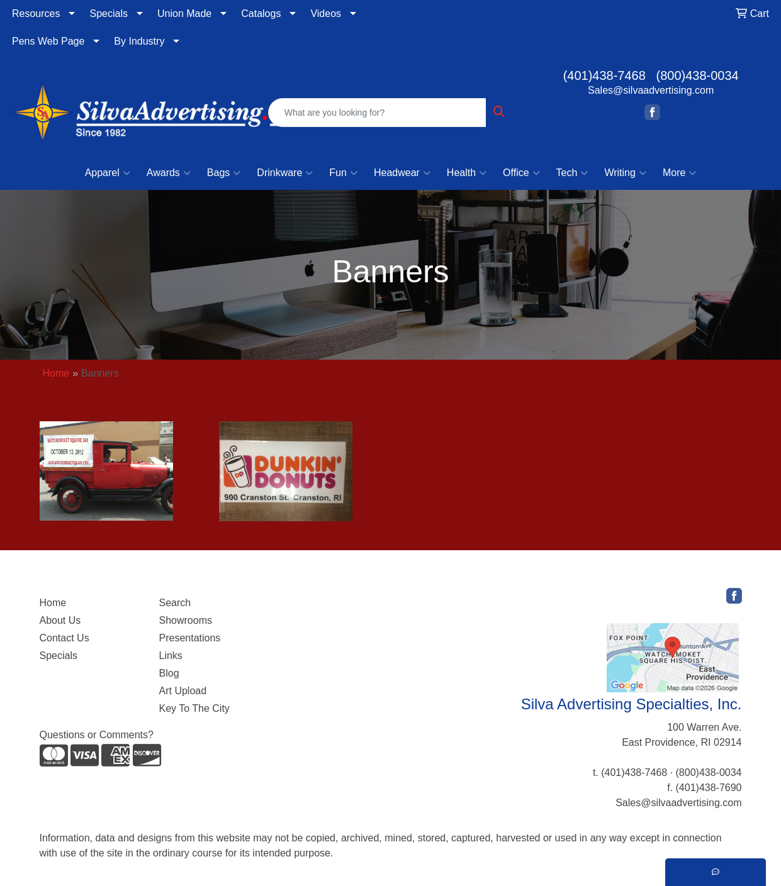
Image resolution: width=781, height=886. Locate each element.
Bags (223, 172)
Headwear (402, 172)
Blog (169, 673)
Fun (343, 172)
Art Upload (183, 690)
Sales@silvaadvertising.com (651, 90)
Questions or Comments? (97, 734)
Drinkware (285, 172)
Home (56, 373)
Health (466, 172)
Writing (625, 172)
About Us (60, 620)
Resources (36, 13)
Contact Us (64, 638)
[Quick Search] (377, 112)
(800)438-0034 (697, 75)
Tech (572, 172)
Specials (108, 13)
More (679, 172)
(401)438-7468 (604, 75)
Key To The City (194, 708)
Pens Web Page (48, 41)
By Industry (139, 41)
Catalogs (261, 13)
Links (171, 655)
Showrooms (185, 620)
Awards (169, 172)
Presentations (190, 638)
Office (521, 172)
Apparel (107, 172)
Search (175, 602)
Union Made (184, 13)
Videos (325, 13)
